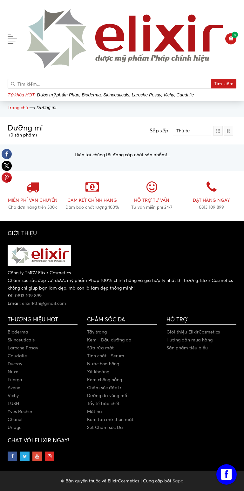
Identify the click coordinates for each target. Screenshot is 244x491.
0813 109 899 (28, 295)
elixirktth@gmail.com (44, 303)
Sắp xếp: (160, 130)
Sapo (178, 480)
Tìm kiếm (224, 83)
